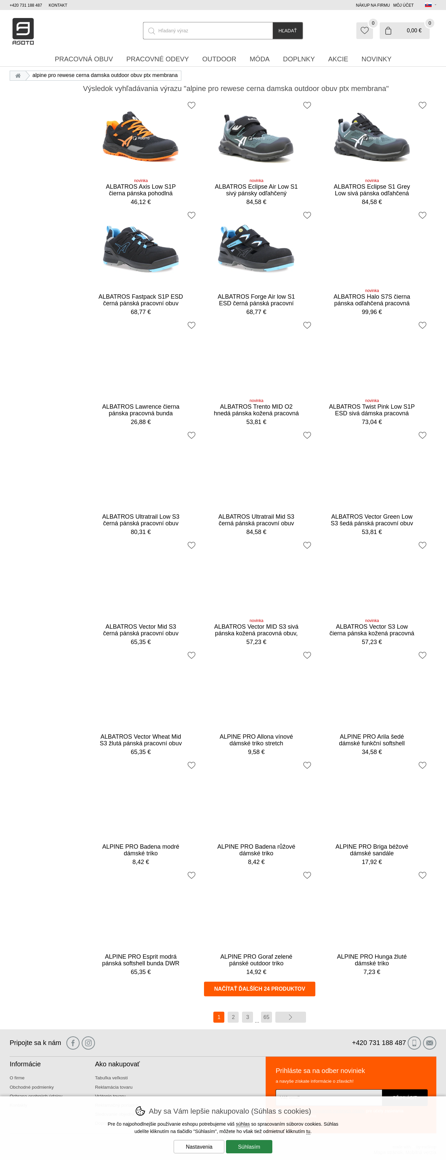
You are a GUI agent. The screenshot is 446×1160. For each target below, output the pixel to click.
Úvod (19, 75)
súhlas (243, 1124)
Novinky (377, 59)
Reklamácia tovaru (114, 1087)
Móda (260, 59)
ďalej (290, 1017)
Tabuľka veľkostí (111, 1077)
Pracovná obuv (84, 59)
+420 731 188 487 (26, 5)
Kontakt (58, 5)
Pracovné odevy (157, 59)
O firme (17, 1077)
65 (266, 1017)
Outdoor (219, 59)
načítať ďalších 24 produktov (259, 989)
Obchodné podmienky (32, 1087)
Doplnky (299, 59)
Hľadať (287, 30)
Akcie (338, 59)
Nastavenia (199, 1147)
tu (308, 1131)
